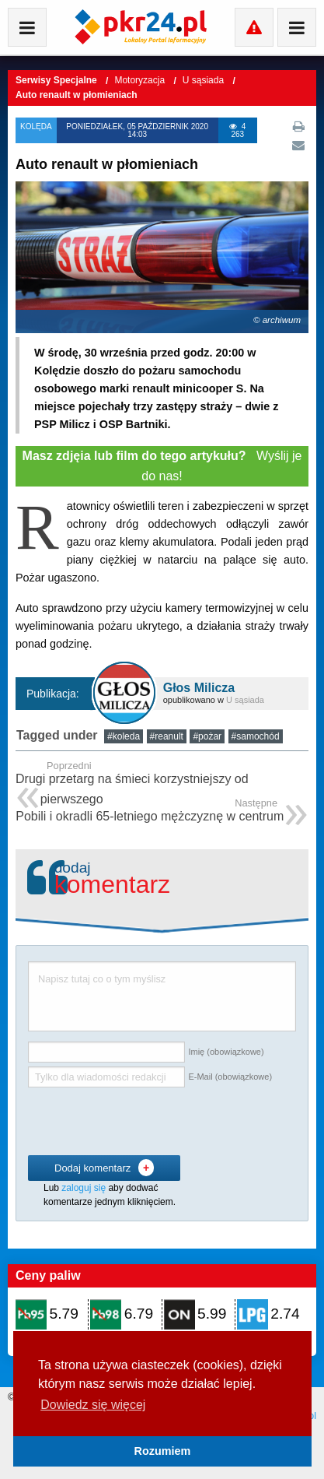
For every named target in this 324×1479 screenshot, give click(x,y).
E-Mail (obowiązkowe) (230, 1076)
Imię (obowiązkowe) (225, 1051)
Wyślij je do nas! (162, 466)
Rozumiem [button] (162, 1451)
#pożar (207, 736)
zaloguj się (83, 1187)
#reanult (166, 736)
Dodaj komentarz (104, 1167)
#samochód (256, 736)
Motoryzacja (140, 80)
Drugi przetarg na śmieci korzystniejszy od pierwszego (162, 784)
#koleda (123, 736)
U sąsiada (205, 80)
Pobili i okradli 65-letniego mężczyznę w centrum (150, 811)
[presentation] (146, 1121)
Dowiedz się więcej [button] (92, 1404)
